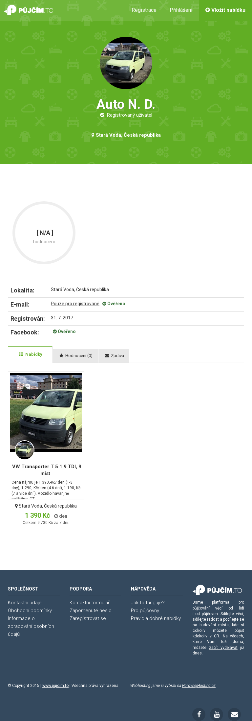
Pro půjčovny (145, 610)
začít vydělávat (223, 647)
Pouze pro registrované (75, 303)
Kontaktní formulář (90, 603)
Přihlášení (181, 10)
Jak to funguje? (148, 603)
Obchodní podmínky (30, 610)
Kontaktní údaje (25, 603)
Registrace (144, 10)
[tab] (30, 354)
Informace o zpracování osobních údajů (31, 626)
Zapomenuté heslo (91, 610)
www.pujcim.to (55, 685)
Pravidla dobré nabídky (156, 618)
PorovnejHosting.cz (199, 685)
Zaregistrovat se (88, 618)
